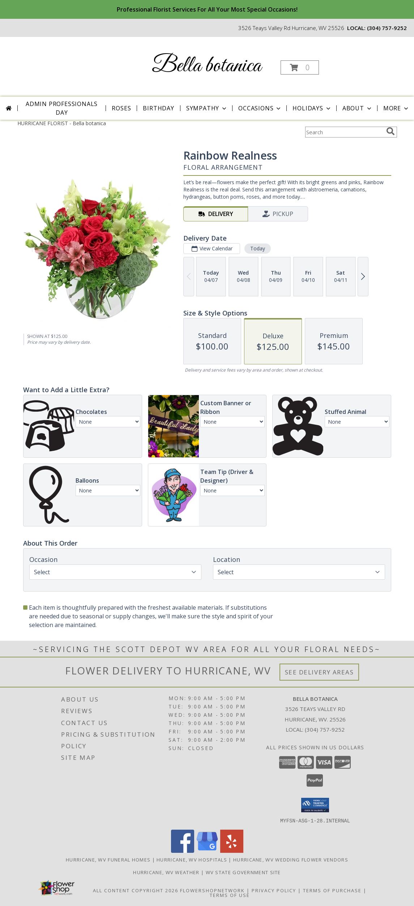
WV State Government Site (243, 872)
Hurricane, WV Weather (166, 872)
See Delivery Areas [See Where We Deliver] (319, 672)
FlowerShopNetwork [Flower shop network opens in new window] (212, 890)
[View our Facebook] (182, 850)
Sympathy (207, 108)
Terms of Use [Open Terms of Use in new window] (230, 895)
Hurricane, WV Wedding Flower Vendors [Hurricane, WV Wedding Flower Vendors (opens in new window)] (290, 859)
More (396, 108)
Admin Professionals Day (62, 108)
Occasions (260, 108)
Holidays (312, 108)
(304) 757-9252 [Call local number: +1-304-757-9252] (387, 27)
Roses (121, 108)
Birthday (158, 108)
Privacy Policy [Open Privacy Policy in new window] (274, 890)
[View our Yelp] (231, 850)
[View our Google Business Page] (207, 850)
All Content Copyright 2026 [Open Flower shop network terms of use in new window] (135, 890)
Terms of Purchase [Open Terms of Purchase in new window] (332, 890)
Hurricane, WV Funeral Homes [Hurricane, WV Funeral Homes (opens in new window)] (108, 859)
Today (257, 248)
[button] (300, 67)
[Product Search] (344, 132)
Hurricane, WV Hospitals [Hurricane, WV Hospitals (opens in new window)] (192, 859)
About (357, 108)
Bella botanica (206, 66)
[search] (390, 131)
